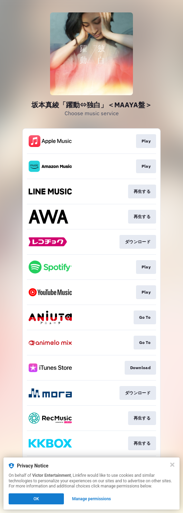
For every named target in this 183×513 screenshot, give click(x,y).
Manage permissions (91, 498)
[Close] (172, 464)
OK (36, 498)
